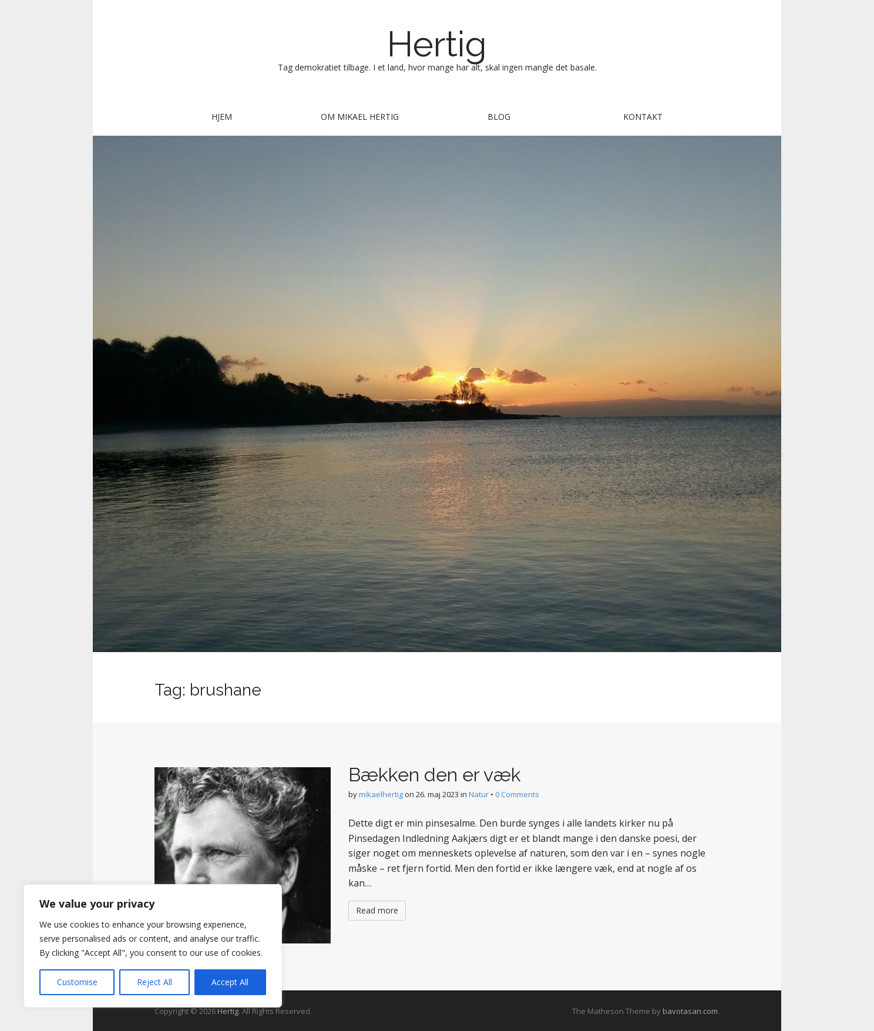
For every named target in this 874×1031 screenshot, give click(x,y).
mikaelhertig (381, 794)
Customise (77, 982)
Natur (479, 794)
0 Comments (517, 794)
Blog (499, 116)
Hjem (221, 116)
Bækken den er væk (434, 774)
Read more (377, 910)
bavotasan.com (690, 1011)
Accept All (229, 982)
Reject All (154, 982)
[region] (152, 946)
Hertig (437, 44)
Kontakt (643, 116)
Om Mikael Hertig (360, 116)
